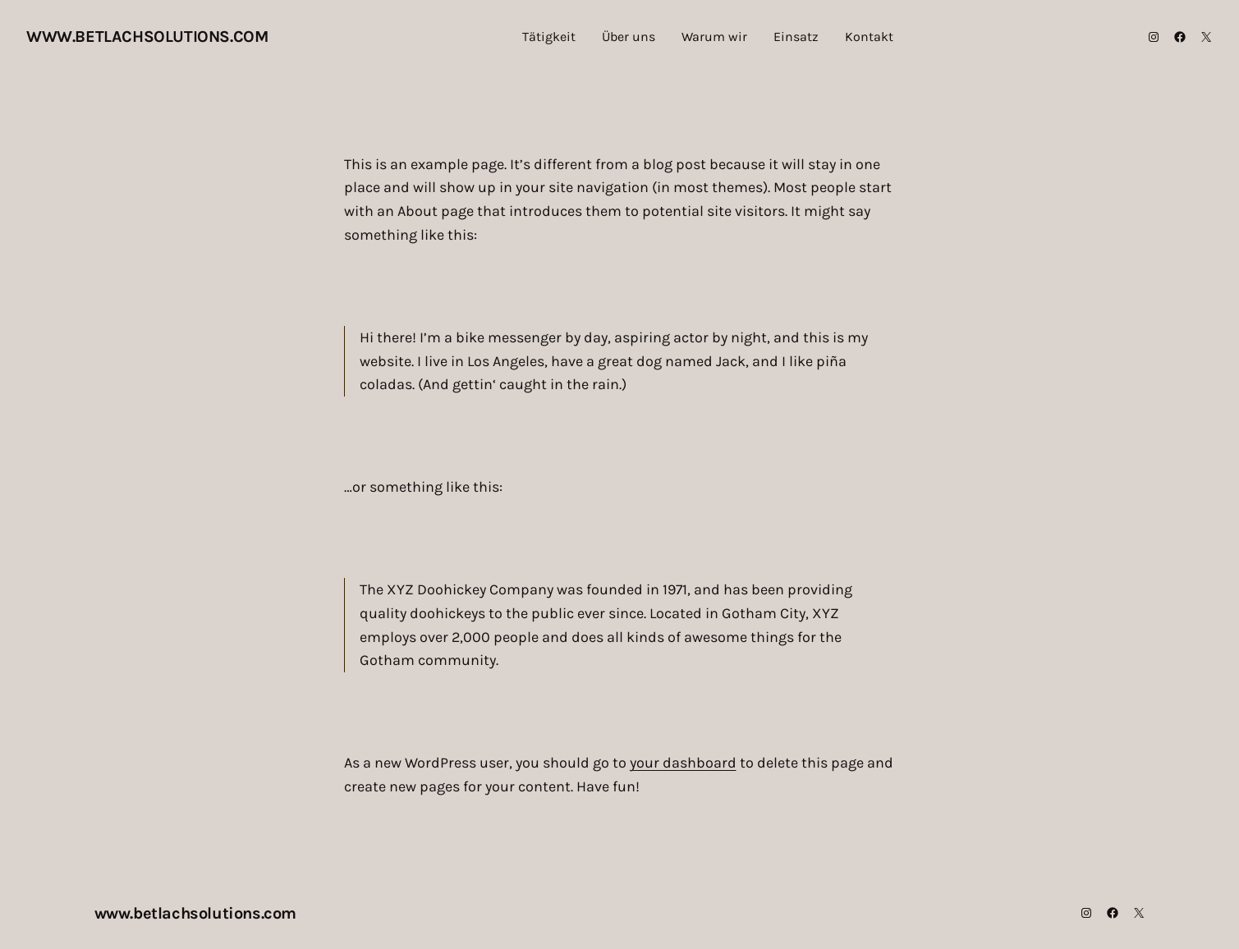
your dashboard (683, 763)
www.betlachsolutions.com (147, 36)
